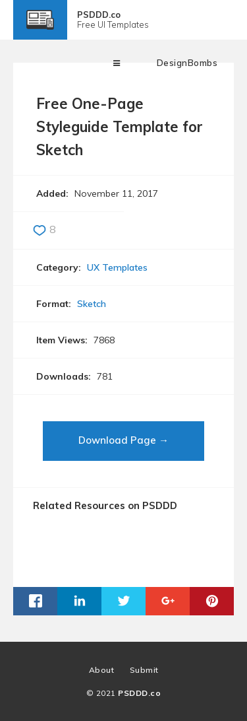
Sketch (91, 304)
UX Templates (117, 267)
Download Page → (123, 440)
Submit (144, 670)
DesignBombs (187, 62)
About (102, 670)
